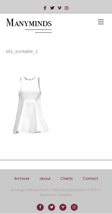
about (44, 178)
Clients (66, 178)
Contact (90, 178)
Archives (22, 178)
